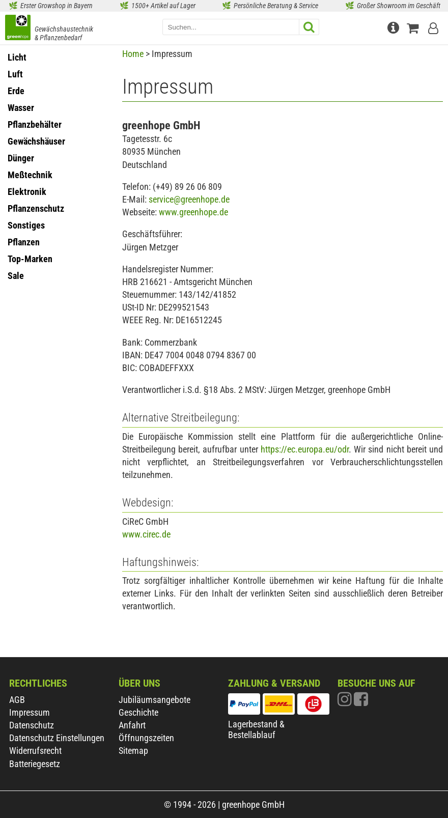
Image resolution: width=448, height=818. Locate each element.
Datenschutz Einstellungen (56, 737)
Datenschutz (31, 725)
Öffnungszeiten (146, 737)
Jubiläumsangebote (154, 699)
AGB (17, 699)
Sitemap (133, 750)
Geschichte (138, 712)
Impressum (29, 712)
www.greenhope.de (193, 212)
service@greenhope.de (189, 199)
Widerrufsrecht (35, 750)
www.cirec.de (146, 534)
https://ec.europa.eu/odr (305, 449)
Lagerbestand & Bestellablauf (256, 729)
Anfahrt (132, 725)
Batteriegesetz (34, 763)
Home (133, 53)
